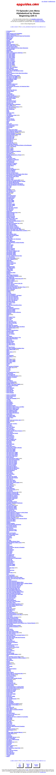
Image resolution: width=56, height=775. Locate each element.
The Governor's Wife (11, 530)
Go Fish (8, 368)
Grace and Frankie (11, 533)
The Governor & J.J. (11, 529)
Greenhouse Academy (12, 642)
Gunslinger (9, 740)
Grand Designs (10, 549)
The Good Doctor (10, 440)
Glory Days (9, 359)
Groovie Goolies (10, 674)
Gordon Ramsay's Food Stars (13, 515)
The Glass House (10, 344)
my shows (44, 1)
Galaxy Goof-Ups (10, 44)
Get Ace (8, 188)
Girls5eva (8, 329)
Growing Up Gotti (10, 691)
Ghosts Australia (10, 248)
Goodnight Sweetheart (12, 496)
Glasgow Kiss (9, 342)
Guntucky (8, 744)
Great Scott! (9, 615)
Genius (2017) (9, 150)
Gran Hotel (9, 543)
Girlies (8, 314)
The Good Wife (10, 486)
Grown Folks (9, 692)
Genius (8, 147)
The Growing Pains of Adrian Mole (15, 686)
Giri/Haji (8, 291)
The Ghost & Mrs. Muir (12, 218)
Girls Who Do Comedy (12, 325)
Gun (7, 731)
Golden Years (9, 417)
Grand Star (9, 553)
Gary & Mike (9, 105)
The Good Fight (10, 444)
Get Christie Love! (11, 190)
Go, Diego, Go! (10, 367)
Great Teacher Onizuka (12, 617)
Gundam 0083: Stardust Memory (14, 732)
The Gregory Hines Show (12, 647)
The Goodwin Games (11, 501)
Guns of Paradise (10, 738)
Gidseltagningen (10, 266)
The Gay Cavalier (10, 120)
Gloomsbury (9, 356)
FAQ (27, 769)
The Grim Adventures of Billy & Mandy (16, 657)
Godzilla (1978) (10, 383)
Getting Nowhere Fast (11, 212)
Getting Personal (10, 216)
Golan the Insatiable (11, 398)
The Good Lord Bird (11, 464)
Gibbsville (8, 260)
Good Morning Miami (11, 466)
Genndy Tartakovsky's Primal (13, 154)
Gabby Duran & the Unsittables (14, 33)
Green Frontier (10, 630)
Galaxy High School (11, 45)
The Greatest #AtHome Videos (14, 620)
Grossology (9, 679)
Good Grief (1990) (10, 450)
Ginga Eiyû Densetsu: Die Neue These (16, 287)
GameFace (9, 72)
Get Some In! (9, 206)
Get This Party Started (12, 207)
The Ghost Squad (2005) (12, 235)
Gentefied (8, 156)
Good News (9, 471)
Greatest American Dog (12, 618)
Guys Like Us (9, 751)
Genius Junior (10, 152)
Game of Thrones (10, 61)
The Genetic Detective (11, 144)
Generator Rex (10, 142)
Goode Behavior (10, 488)
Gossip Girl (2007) (10, 519)
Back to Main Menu (28, 765)
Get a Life (8, 187)
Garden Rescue (10, 94)
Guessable (9, 710)
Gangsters (9, 87)
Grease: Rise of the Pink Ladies (14, 577)
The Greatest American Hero (13, 619)
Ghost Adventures (11, 219)
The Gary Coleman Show (12, 106)
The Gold (8, 400)
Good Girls (9, 445)
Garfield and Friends (11, 96)
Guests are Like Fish (11, 714)
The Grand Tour (10, 554)
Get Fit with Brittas (11, 195)
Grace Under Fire (10, 535)
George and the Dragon (12, 172)
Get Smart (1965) (10, 204)
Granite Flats (9, 560)
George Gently (10, 177)
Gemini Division (10, 126)
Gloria (7, 357)
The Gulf (8, 727)
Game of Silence (10, 58)
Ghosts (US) (9, 247)
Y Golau (8, 399)
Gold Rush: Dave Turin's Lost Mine (15, 406)
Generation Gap (10, 136)
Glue (7, 365)
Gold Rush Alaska (10, 405)
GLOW (8, 363)
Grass (7, 566)
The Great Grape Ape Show (13, 603)
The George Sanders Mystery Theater (15, 181)
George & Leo (9, 168)
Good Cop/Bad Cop (11, 439)
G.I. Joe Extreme (10, 257)
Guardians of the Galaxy (12, 704)
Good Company (10, 436)
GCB (7, 122)
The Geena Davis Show (12, 124)
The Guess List (10, 707)
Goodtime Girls (10, 499)
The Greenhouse (10, 641)
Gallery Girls (9, 51)
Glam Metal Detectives (12, 338)
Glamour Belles (10, 341)
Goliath (8, 422)
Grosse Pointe (10, 677)
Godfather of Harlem (11, 377)
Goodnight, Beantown (11, 498)
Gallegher (8, 50)
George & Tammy (10, 171)
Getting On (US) (10, 215)
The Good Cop (10, 438)
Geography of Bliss (11, 164)
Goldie (8, 418)
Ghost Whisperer (10, 241)
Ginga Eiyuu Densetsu (12, 288)
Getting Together (10, 217)
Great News (9, 611)
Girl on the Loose (10, 302)
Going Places (9, 391)
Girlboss (8, 306)
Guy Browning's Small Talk (13, 748)
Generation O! (9, 139)
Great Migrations (10, 609)
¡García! (8, 92)
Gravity (8, 571)
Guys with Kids (10, 754)
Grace (7, 531)
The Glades (9, 336)
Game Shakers (10, 68)
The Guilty (9, 721)
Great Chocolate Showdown (13, 593)
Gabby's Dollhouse (11, 34)
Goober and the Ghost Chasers (14, 430)
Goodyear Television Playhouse (14, 503)
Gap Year (8, 88)
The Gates (8, 114)
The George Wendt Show (12, 182)
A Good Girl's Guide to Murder (14, 447)
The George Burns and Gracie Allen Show (17, 174)
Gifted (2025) (9, 269)
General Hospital (10, 133)
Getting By (9, 211)
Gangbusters (9, 81)
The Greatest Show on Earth (13, 625)
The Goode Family (11, 489)
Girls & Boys (9, 318)
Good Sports (9, 478)
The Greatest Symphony (12, 626)
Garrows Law (9, 103)
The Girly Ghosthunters (12, 330)
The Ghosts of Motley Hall (12, 251)
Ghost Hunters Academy (12, 227)
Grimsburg (9, 663)
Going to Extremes (11, 396)
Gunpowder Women (11, 737)
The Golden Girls (10, 415)
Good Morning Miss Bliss (12, 468)
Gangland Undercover (11, 84)
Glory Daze (9, 362)
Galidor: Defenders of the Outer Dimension (17, 48)
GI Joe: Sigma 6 (10, 259)
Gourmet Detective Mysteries (13, 524)
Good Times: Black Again (12, 482)
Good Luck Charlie (11, 465)
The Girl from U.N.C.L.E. (12, 299)
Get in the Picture (10, 196)
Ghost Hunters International (13, 228)
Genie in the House (11, 146)
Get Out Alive (9, 199)
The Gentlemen (10, 162)
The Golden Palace (11, 416)
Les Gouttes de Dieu (11, 525)
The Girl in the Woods (11, 300)
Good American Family (12, 433)
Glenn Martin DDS (10, 349)
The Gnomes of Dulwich (12, 366)
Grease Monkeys (10, 576)
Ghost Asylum (10, 222)
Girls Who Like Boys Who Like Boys (15, 326)
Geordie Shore (10, 165)
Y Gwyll (8, 755)
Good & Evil (9, 434)
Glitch (7, 350)
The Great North (10, 612)
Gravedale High (10, 567)
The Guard (9, 700)
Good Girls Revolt (10, 448)
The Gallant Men (10, 49)
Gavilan (8, 117)
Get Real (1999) (10, 201)
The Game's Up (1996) (11, 76)
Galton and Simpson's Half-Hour (14, 52)
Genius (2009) (9, 148)
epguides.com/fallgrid (40, 21)
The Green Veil (10, 638)
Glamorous (9, 339)
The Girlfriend (9, 307)
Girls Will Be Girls (10, 327)
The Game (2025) (10, 57)
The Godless (9, 380)
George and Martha (11, 169)
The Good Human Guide (12, 458)
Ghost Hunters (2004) (11, 225)
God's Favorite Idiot (11, 381)
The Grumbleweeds (11, 698)
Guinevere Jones (10, 725)
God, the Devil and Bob (12, 375)
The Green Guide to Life (12, 632)
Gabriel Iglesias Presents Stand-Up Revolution (18, 36)
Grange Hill (9, 559)
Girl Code (8, 293)
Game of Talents (10, 60)
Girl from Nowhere (11, 294)
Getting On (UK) (10, 213)
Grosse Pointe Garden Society (14, 678)
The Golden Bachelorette (12, 412)
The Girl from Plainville (12, 296)
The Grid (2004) (10, 653)
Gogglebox (9, 386)
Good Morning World (11, 469)
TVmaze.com (43, 772)
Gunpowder (9, 736)
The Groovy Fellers (11, 675)
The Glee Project (10, 347)
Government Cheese (11, 527)
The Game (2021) (10, 56)
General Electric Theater (12, 132)
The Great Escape (10, 597)
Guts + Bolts (9, 746)
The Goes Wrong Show (12, 385)
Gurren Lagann (10, 745)
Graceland (9, 536)
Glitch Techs (9, 351)
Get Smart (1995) (10, 205)
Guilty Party (9, 722)
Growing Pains (10, 684)
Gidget (8, 265)
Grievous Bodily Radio (12, 654)
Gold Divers (9, 404)
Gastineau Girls (10, 112)
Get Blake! (9, 189)
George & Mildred (10, 170)
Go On (8, 371)
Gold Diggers (9, 403)
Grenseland (9, 649)
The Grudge (9, 697)
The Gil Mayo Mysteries (12, 275)
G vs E (8, 32)
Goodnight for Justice (11, 495)
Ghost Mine (9, 233)
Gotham (8, 522)
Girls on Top (9, 324)
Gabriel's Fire (9, 37)
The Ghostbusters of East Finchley (15, 242)
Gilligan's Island (10, 279)
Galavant (8, 43)
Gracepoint (9, 537)
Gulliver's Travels (10, 728)
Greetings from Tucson (12, 644)
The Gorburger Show (11, 509)
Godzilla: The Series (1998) (13, 384)
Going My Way (10, 390)
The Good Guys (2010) (12, 454)
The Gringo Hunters (11, 668)
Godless (8, 379)
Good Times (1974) (11, 481)
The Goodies (9, 490)
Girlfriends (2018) (10, 311)
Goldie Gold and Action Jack (13, 420)
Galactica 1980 (10, 42)
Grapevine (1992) (10, 564)
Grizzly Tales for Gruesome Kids (14, 673)
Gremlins (8, 648)
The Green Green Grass (12, 631)
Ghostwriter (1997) (11, 253)
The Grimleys (9, 660)
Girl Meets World (10, 301)
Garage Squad (10, 91)
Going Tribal (9, 397)
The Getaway (9, 210)
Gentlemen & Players (11, 163)
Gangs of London (10, 85)
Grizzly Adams (10, 672)
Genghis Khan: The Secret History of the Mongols (19, 145)
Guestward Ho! (10, 715)
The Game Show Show (12, 69)
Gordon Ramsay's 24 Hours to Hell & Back (17, 512)
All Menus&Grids (36, 765)
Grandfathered (10, 555)
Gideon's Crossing (11, 263)
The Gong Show (10, 429)
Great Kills (9, 607)
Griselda (8, 669)
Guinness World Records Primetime (15, 726)
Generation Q (9, 140)
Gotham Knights (10, 523)
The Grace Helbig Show (12, 534)
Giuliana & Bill (10, 331)
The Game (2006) (10, 54)
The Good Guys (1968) (12, 452)
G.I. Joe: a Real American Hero (14, 255)
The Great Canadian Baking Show (14, 591)
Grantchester (9, 563)
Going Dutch (9, 389)
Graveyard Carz (10, 570)
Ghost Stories (9, 236)
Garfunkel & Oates (11, 98)
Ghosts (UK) (9, 246)
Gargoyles (9, 99)
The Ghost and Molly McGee (13, 221)
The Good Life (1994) (11, 463)
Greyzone (8, 651)
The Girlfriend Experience (12, 308)
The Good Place (10, 474)
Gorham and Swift (10, 517)
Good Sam (9, 475)
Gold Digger (9, 402)
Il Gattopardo (9, 116)
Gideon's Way (9, 264)
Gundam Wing (10, 733)
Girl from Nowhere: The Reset (13, 295)
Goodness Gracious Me (12, 492)
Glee (7, 345)
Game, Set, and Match (11, 67)
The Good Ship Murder (12, 477)
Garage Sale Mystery (11, 90)
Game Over (9, 66)
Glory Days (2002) (10, 361)
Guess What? (9, 708)
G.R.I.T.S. (8, 671)
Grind (7, 665)
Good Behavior (10, 435)
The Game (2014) (10, 55)
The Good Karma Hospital (12, 459)
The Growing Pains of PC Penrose (15, 688)
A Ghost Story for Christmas (13, 239)
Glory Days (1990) (10, 360)
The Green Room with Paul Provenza (15, 637)
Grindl (7, 667)
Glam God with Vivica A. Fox (13, 337)
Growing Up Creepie (11, 689)
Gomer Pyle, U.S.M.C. (11, 423)
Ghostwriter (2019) (11, 254)
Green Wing (9, 639)
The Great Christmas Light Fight (14, 594)
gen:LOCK (9, 153)
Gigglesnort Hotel (10, 272)
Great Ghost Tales (10, 602)
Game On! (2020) (10, 64)
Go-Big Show (9, 373)
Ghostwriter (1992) (11, 252)
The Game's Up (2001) (11, 78)
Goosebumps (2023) (11, 507)
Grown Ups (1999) (10, 694)
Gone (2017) (9, 426)
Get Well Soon (10, 209)
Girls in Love (9, 320)
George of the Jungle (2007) (13, 180)
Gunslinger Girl (10, 742)
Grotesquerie (9, 680)
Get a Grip (8, 186)
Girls (7, 315)
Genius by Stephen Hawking (13, 151)
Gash (7, 110)
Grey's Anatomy (10, 650)
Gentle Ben (9, 157)
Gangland (8, 82)
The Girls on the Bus (11, 323)
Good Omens (9, 472)
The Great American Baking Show (15, 582)
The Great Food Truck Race (13, 601)
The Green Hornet (10, 633)
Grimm (8, 661)
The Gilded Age (10, 277)
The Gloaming (9, 355)
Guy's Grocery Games (11, 750)
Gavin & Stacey (10, 118)
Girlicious (8, 313)
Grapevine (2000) (10, 565)
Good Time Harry (10, 480)
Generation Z (9, 141)
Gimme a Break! (10, 284)
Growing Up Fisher (11, 690)
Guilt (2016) (9, 718)
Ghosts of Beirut (10, 249)
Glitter (7, 354)
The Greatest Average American (14, 621)
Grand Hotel (9, 551)
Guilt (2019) (9, 719)
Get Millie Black (10, 198)
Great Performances (11, 613)
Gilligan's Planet (10, 281)
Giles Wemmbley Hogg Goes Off (14, 278)
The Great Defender (11, 595)
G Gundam (9, 31)
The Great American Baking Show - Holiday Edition (19, 583)
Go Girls (8, 369)
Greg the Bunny (10, 645)
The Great (8, 579)
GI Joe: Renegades (11, 258)
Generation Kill (10, 138)
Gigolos (8, 273)
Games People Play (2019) (13, 75)
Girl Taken (8, 303)
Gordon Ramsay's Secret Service (14, 516)
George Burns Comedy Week (13, 175)
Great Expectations (11, 600)
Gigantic (8, 271)
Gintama (8, 290)
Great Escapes (10, 599)
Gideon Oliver (9, 261)
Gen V (7, 128)
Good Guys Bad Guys (11, 456)
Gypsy (8, 756)
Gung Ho (8, 734)
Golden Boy (9, 414)
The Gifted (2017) (10, 267)
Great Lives (9, 608)
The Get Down (10, 192)
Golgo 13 (8, 421)
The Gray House (10, 575)
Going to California (11, 394)
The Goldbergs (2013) (11, 410)
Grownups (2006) (10, 696)
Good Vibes (9, 484)
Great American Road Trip (12, 588)
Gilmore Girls (9, 282)
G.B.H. (8, 121)
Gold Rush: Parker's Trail (12, 408)
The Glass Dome (10, 343)
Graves (8, 569)
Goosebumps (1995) (11, 506)
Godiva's (8, 378)
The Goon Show (10, 505)
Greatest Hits (9, 624)
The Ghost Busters (11, 224)
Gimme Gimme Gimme (12, 285)
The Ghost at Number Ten (12, 223)
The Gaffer (9, 39)
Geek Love (9, 123)
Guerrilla (8, 706)
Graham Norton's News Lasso (14, 542)
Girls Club (8, 319)
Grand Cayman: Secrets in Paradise (15, 547)
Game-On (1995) (10, 62)
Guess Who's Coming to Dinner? (14, 709)
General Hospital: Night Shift (13, 134)
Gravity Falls (9, 572)
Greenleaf (8, 643)
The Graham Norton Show (12, 541)
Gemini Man (9, 127)
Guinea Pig (9, 724)
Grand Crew (9, 548)
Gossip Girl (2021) (10, 521)
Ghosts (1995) (9, 245)
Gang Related (9, 80)
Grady (7, 539)
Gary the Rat (9, 108)
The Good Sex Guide (11, 476)
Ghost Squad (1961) (11, 234)
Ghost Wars (9, 240)
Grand (7, 545)
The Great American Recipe (13, 587)
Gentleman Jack (10, 160)
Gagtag (8, 40)
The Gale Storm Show (11, 46)
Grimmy (8, 662)
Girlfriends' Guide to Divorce (13, 312)
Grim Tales (9, 659)
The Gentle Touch (10, 158)
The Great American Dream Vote (14, 584)
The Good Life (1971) (11, 460)
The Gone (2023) (10, 427)
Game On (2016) (10, 63)
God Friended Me (10, 374)
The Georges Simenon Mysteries (14, 183)
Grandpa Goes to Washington (13, 558)
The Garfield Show (11, 97)
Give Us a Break (10, 333)
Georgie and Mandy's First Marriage (15, 184)
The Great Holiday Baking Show (14, 605)
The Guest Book (10, 713)
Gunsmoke (9, 743)
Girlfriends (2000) (10, 309)
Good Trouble (9, 483)
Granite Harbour (10, 561)
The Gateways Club (11, 115)
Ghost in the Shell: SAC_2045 (13, 229)
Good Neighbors (10, 470)
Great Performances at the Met (14, 614)
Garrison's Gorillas (11, 102)
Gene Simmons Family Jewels (14, 130)
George (8, 166)
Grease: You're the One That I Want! (15, 578)
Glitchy (8, 353)
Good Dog (8, 441)
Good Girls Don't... (11, 446)
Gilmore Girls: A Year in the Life (14, 283)
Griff (7, 655)
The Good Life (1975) (11, 462)
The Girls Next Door (11, 321)
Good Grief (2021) (10, 451)
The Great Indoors (11, 606)
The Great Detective (11, 596)
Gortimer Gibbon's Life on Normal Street (16, 518)
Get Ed (8, 193)
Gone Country (9, 428)
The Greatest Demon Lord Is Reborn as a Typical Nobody (20, 623)
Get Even (8, 194)
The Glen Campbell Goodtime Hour (15, 348)
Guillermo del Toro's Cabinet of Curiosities (17, 716)
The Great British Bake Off (13, 589)
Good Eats (9, 442)
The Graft (8, 540)
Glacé (7, 335)
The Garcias (9, 93)
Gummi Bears (9, 730)
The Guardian (9, 701)
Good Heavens (10, 457)
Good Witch (9, 487)
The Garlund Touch (11, 100)
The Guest (9, 712)
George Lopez (9, 178)
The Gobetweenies (11, 372)
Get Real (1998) (10, 200)
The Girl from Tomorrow (12, 297)
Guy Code (8, 749)
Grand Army (9, 546)
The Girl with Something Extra (14, 305)
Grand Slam (9, 552)
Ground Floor (9, 681)
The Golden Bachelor (11, 411)
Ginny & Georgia (10, 289)
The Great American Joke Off (13, 585)
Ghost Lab (9, 231)
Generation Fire (10, 135)
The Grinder (9, 666)
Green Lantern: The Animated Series (15, 635)
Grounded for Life (10, 683)
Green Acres (9, 629)
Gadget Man (9, 38)
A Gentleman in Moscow (12, 159)
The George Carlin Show (12, 176)
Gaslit (7, 111)
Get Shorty (9, 203)
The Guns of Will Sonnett (12, 739)
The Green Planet (10, 636)
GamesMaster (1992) (11, 79)
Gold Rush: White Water (12, 409)
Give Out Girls (10, 332)
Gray (7, 573)
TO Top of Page (19, 765)
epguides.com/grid (39, 20)
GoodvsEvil (9, 500)
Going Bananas (10, 388)
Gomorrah (8, 424)
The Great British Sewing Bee (13, 590)
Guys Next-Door (10, 752)
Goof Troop (9, 504)
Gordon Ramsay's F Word (12, 513)
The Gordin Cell (10, 510)
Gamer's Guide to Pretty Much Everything (16, 73)
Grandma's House (10, 557)
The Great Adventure (11, 581)
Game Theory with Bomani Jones (14, 70)
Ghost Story (9, 237)
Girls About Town (10, 317)
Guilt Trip (8, 720)
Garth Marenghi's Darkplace (13, 104)
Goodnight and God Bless (12, 494)
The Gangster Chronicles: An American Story (17, 86)
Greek (7, 627)
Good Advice (9, 432)
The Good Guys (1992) (12, 453)
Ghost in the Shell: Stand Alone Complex (16, 230)
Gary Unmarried (10, 109)
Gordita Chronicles (11, 511)
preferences (51, 1)
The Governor (9, 528)
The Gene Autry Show (11, 129)
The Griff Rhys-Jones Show (13, 656)
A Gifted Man (9, 270)
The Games (9, 74)
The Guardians (10, 702)
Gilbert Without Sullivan (12, 276)
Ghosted (8, 243)
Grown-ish (9, 695)
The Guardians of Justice (12, 703)
